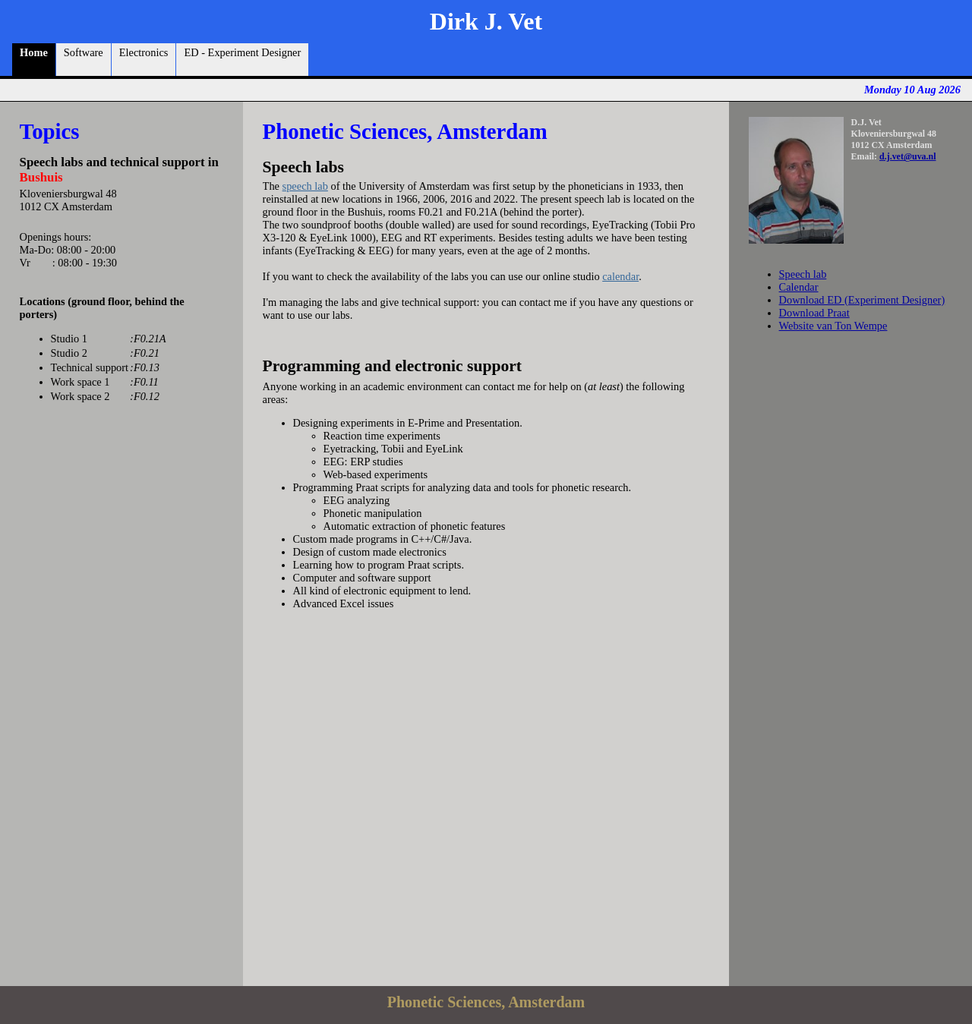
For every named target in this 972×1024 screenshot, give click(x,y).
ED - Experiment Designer (242, 60)
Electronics (144, 60)
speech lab (305, 186)
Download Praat (814, 313)
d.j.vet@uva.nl (907, 156)
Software (83, 60)
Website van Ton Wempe (833, 326)
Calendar (799, 287)
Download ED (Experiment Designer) (862, 300)
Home (34, 60)
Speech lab (803, 274)
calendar (620, 276)
